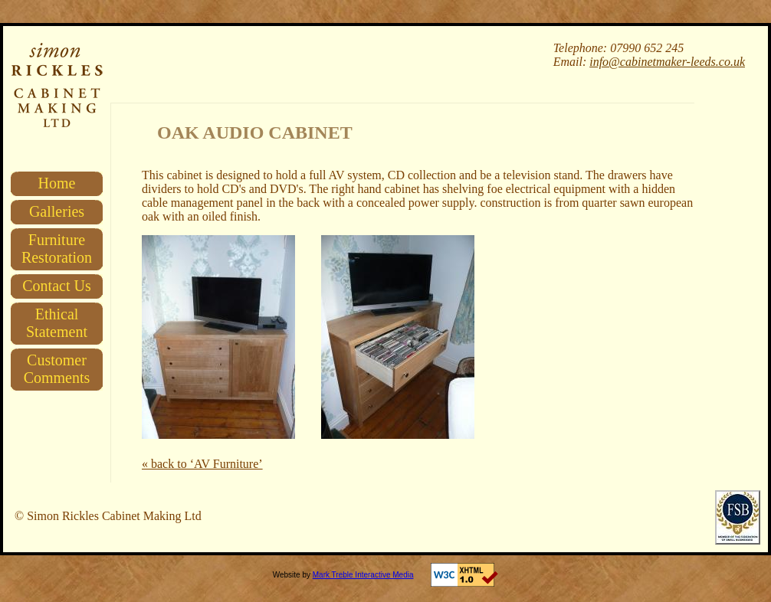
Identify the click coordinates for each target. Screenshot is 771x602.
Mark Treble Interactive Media (363, 575)
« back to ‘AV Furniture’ (202, 463)
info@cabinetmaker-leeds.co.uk (667, 61)
